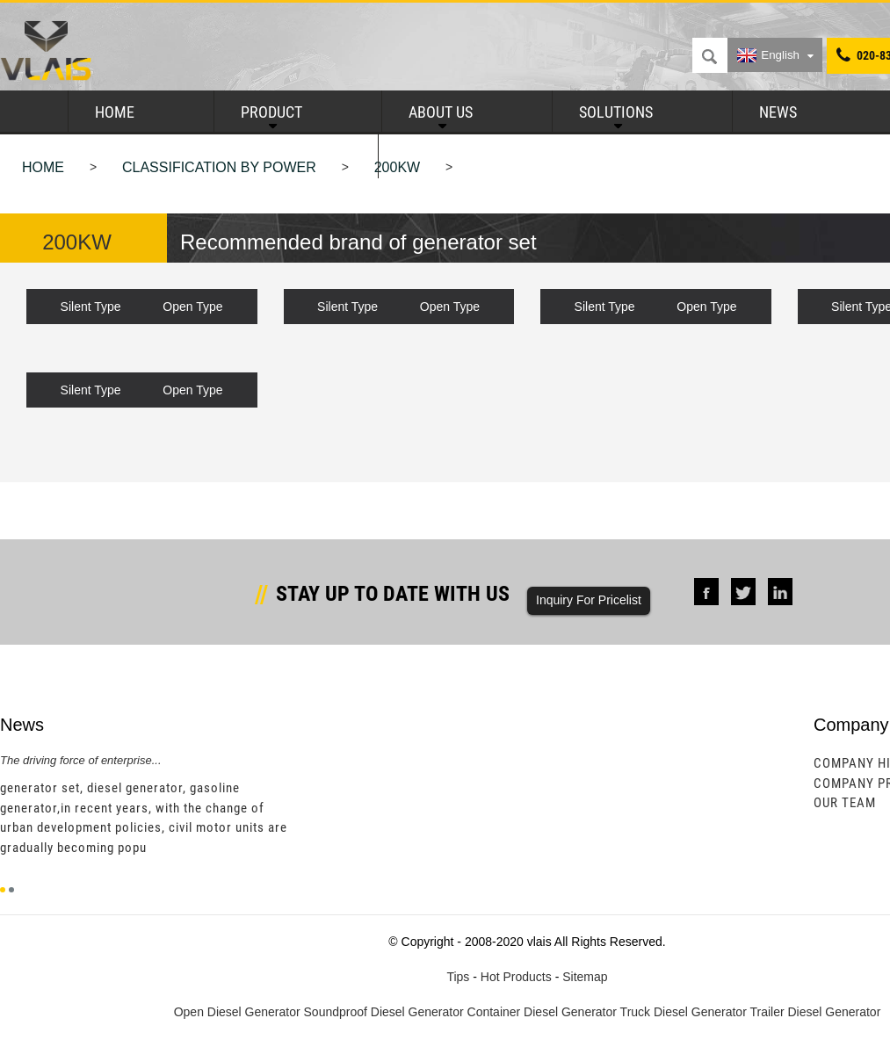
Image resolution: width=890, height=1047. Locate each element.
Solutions (616, 112)
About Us (441, 112)
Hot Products (516, 977)
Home (114, 112)
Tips (457, 977)
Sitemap (584, 977)
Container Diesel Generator (542, 1012)
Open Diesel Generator (237, 1012)
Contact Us (445, 156)
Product (271, 112)
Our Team (845, 803)
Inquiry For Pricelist (588, 600)
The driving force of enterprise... (81, 760)
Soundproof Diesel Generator (384, 1012)
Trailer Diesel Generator (814, 1012)
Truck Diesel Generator (683, 1012)
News (778, 112)
